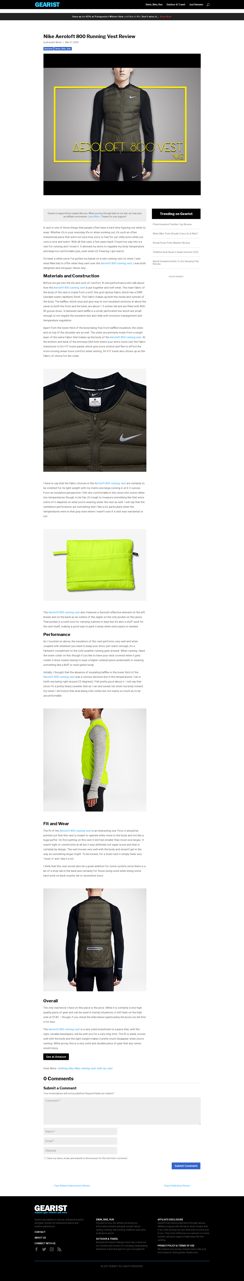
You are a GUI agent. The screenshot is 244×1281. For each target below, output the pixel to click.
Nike (77, 1068)
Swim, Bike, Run (154, 4)
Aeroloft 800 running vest (116, 263)
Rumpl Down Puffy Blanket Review (171, 242)
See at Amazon (56, 1056)
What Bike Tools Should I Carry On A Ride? (175, 233)
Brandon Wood (53, 42)
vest (110, 1068)
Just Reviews (196, 4)
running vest (88, 1068)
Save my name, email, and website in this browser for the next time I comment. (87, 1158)
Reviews (48, 48)
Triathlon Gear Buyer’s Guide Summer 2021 (175, 252)
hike (71, 1068)
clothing (62, 1068)
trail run (101, 1068)
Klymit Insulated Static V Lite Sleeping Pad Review (176, 262)
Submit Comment (186, 1166)
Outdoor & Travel (176, 4)
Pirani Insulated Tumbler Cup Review (172, 224)
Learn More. (94, 216)
